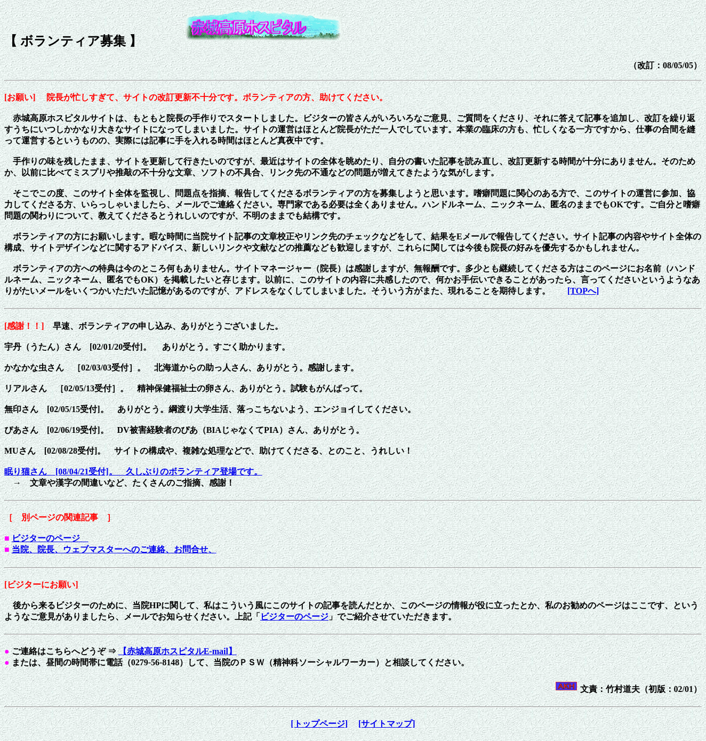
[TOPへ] (583, 290)
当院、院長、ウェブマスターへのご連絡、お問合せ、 (114, 549)
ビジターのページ (50, 538)
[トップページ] (319, 723)
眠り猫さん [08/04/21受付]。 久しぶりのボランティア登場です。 (133, 471)
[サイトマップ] (386, 723)
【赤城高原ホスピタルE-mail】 (177, 651)
